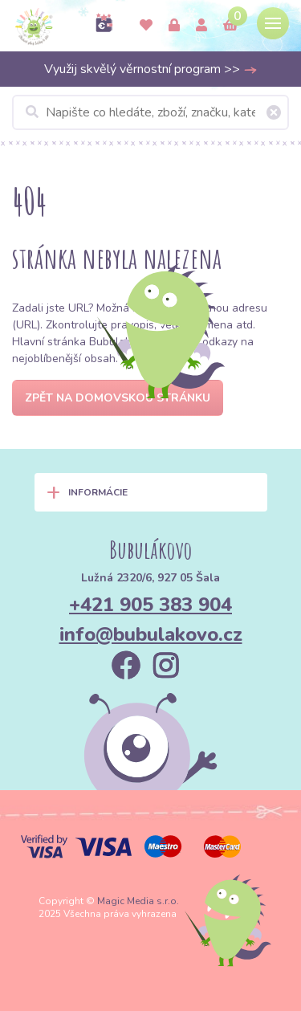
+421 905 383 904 (150, 605)
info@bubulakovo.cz (150, 634)
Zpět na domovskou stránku (117, 398)
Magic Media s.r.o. (138, 901)
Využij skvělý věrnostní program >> (151, 69)
